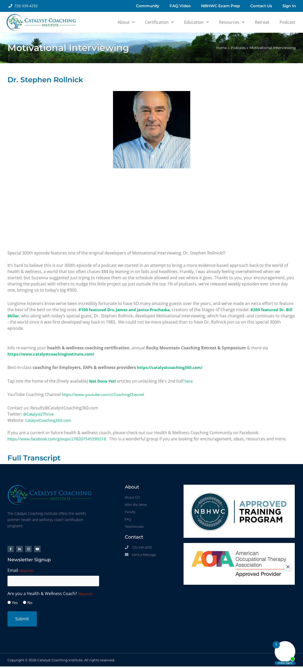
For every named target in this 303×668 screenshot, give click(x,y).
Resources (232, 22)
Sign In (289, 5)
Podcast (287, 22)
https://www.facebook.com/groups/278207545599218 (59, 438)
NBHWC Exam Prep (220, 5)
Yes (15, 604)
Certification (159, 22)
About (126, 22)
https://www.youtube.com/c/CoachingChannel (106, 394)
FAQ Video (180, 5)
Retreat (262, 22)
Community (147, 5)
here (190, 381)
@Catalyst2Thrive (40, 414)
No (29, 604)
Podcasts (237, 48)
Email (20, 572)
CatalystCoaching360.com (50, 420)
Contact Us (261, 5)
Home (219, 48)
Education (196, 22)
